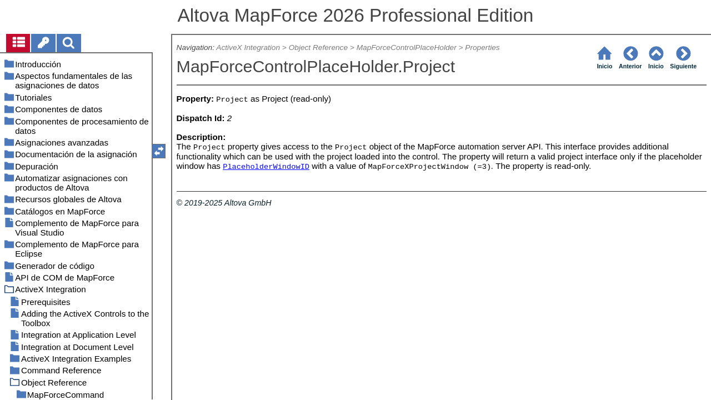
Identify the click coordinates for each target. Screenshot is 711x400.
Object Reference (318, 47)
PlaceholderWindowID (266, 167)
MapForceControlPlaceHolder (407, 47)
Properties (482, 47)
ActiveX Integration (248, 47)
